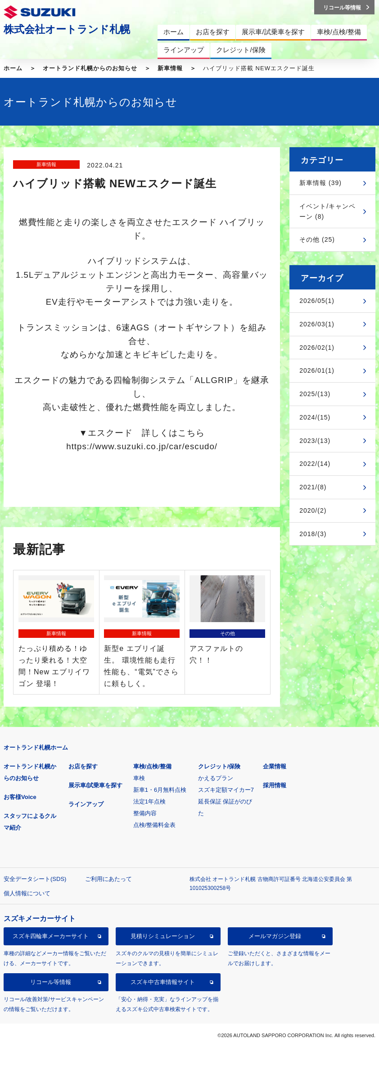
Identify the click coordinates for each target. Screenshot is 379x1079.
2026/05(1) (316, 300)
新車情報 (170, 68)
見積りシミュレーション (163, 936)
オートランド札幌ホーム (36, 747)
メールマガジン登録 (274, 936)
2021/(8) (312, 487)
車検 (139, 778)
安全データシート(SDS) (35, 879)
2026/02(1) (316, 347)
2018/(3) (312, 533)
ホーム (13, 68)
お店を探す (83, 766)
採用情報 (274, 785)
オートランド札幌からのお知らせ (90, 68)
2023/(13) (314, 440)
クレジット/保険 (219, 766)
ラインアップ (86, 804)
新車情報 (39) (320, 182)
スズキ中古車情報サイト (163, 982)
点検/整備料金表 (154, 825)
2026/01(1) (316, 370)
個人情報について (27, 893)
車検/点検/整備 (152, 766)
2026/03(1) (316, 324)
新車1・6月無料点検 (159, 789)
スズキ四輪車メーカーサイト (51, 936)
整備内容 (145, 813)
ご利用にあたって (108, 879)
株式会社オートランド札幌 (67, 29)
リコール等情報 (50, 982)
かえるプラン (215, 778)
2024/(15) (314, 417)
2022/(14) (314, 463)
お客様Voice (20, 797)
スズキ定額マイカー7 (226, 789)
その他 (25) (317, 239)
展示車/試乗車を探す (95, 785)
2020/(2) (312, 510)
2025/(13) (314, 393)
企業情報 (274, 766)
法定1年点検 (149, 801)
